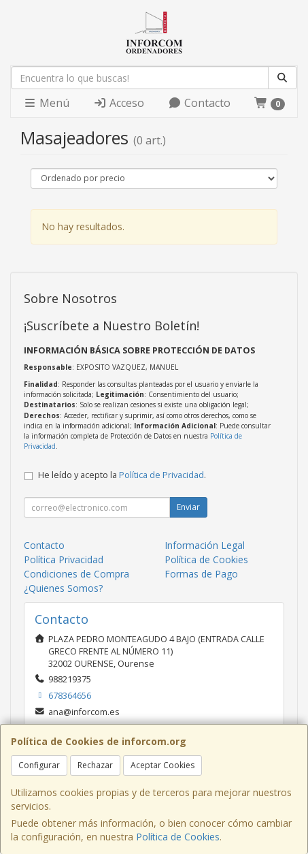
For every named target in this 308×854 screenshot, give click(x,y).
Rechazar (95, 765)
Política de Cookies (178, 836)
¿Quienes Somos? (63, 588)
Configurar (39, 765)
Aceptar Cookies (162, 765)
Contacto (199, 102)
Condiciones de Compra (76, 573)
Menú (46, 102)
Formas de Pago (201, 573)
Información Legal (205, 545)
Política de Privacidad (161, 475)
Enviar (188, 507)
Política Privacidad (63, 559)
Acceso (118, 102)
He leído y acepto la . (122, 475)
